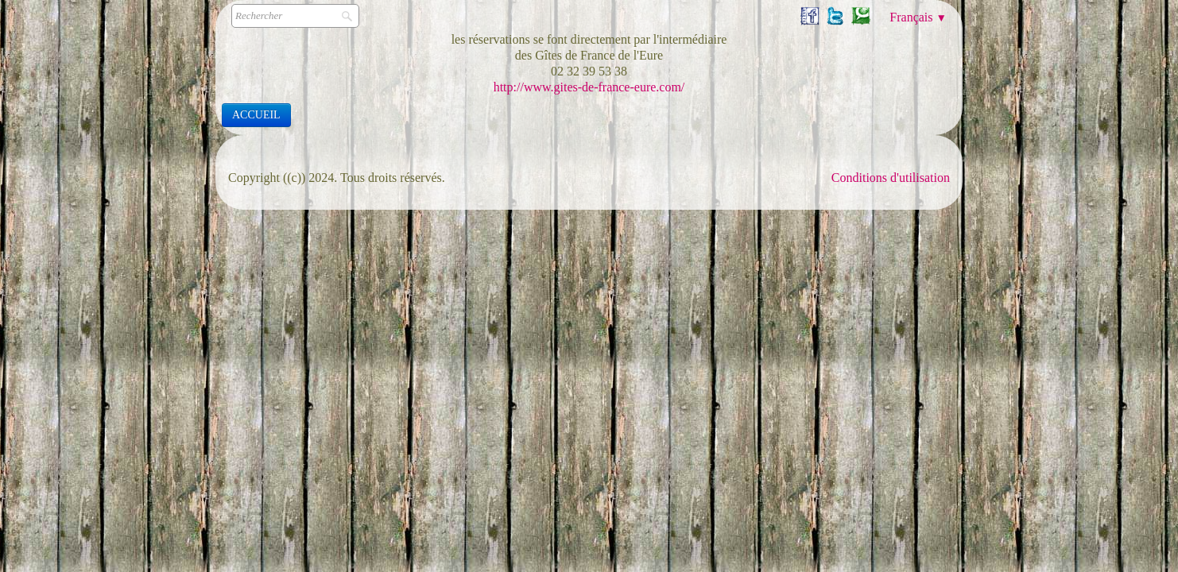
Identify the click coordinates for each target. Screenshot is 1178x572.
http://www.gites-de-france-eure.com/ (589, 87)
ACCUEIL (256, 115)
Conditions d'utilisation (890, 177)
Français (918, 17)
